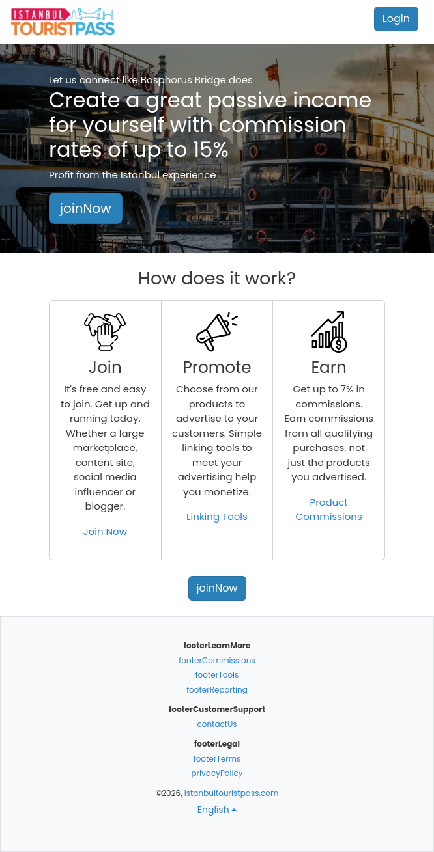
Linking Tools (217, 516)
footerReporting (217, 689)
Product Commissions (329, 509)
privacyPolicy (217, 772)
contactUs (217, 724)
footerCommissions (217, 660)
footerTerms (217, 758)
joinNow (85, 208)
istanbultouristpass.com (231, 793)
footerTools (217, 674)
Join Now (105, 531)
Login (396, 18)
